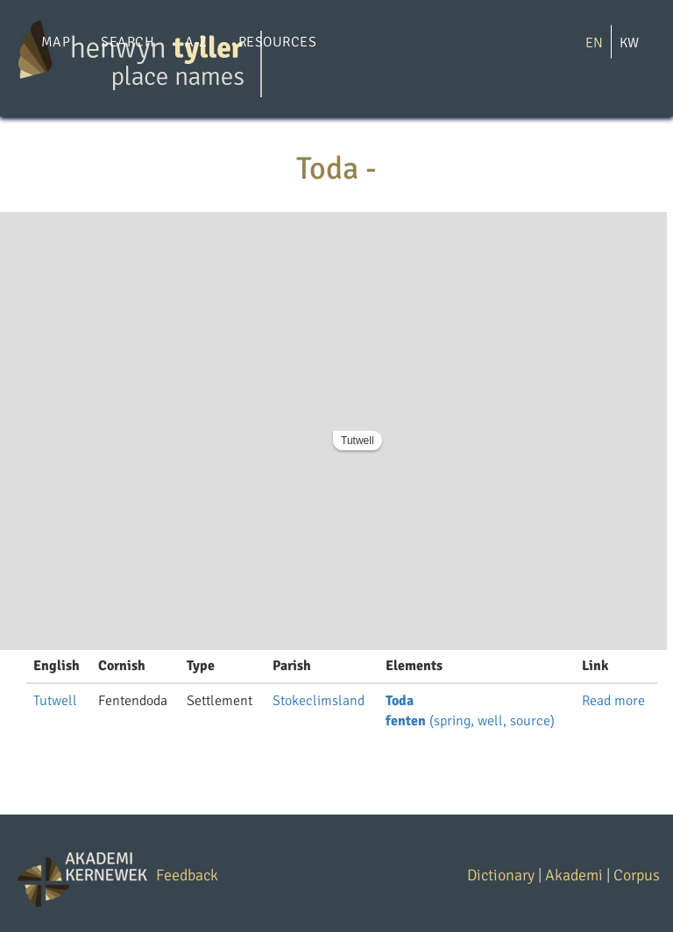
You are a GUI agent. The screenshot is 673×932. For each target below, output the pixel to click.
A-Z (196, 42)
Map (55, 42)
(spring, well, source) (470, 721)
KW (629, 43)
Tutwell (357, 440)
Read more (613, 701)
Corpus (636, 875)
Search (127, 42)
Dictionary (501, 875)
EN (594, 43)
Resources (277, 42)
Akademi (574, 875)
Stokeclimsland (319, 701)
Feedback (187, 875)
